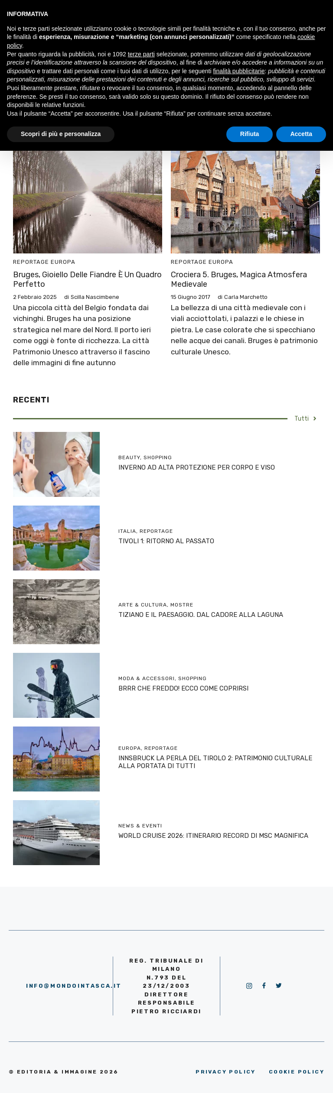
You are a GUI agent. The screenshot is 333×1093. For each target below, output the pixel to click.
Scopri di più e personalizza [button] (61, 133)
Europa (63, 262)
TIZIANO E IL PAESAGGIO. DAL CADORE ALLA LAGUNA (200, 615)
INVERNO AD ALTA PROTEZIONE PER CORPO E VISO (196, 467)
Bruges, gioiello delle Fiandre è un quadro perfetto (87, 279)
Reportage (31, 262)
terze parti (141, 54)
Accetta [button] (301, 133)
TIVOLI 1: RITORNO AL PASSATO (166, 541)
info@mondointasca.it (74, 986)
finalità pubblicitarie (238, 71)
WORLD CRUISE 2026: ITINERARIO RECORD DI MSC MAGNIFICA (213, 836)
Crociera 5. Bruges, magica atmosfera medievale (239, 279)
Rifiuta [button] (249, 133)
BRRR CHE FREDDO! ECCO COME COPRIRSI (183, 688)
